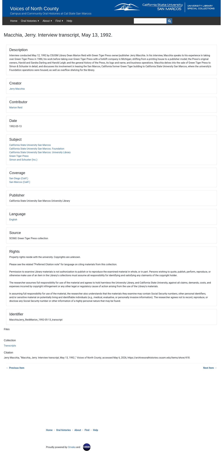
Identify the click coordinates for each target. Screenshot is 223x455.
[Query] (153, 21)
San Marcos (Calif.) (19, 182)
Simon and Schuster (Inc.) (23, 159)
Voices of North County (34, 8)
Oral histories (29, 20)
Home (13, 20)
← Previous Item (15, 367)
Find (58, 20)
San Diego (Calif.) (18, 178)
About (46, 20)
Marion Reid (15, 107)
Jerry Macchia (17, 88)
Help (69, 20)
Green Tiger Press (19, 156)
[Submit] (169, 21)
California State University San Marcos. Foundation (36, 148)
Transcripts (10, 345)
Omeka (71, 447)
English (13, 219)
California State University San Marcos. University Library (40, 152)
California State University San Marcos (30, 145)
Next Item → (210, 367)
